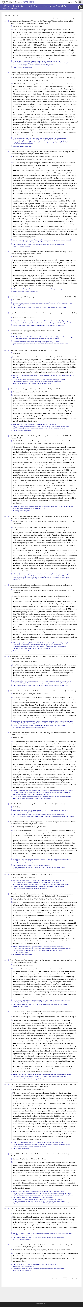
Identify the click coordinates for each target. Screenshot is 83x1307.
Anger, (15, 424)
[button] (80, 2)
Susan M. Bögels (70, 1017)
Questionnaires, (43, 428)
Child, (37, 424)
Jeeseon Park (42, 827)
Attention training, (18, 1075)
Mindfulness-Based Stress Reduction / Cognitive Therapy (29, 1079)
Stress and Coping (68, 723)
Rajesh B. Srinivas (28, 256)
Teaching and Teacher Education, (30, 65)
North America (17, 377)
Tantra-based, (46, 884)
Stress (64, 1076)
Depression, (53, 1000)
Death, (66, 303)
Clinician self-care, (18, 859)
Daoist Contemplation (19, 345)
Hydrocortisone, (51, 426)
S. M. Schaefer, (17, 80)
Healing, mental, (17, 323)
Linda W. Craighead (55, 443)
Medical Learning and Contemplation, (43, 1197)
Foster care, (62, 506)
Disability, (71, 790)
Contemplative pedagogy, (34, 790)
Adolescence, (40, 61)
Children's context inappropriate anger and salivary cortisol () (36, 389)
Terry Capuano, (42, 1213)
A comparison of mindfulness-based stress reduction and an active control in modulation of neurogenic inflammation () (41, 517)
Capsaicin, (36, 574)
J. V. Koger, (26, 80)
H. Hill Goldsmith (41, 392)
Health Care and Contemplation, (59, 343)
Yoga (26, 952)
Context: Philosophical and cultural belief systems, (53, 321)
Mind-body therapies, (34, 576)
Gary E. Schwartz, (31, 1159)
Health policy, (24, 339)
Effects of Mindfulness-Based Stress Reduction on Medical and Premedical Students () (41, 1155)
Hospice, (71, 375)
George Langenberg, (38, 1017)
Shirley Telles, (17, 256)
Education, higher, (18, 792)
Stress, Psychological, (33, 578)
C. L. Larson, (59, 78)
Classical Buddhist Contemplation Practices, (25, 887)
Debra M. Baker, (53, 1213)
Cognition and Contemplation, (56, 725)
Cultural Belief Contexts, (19, 325)
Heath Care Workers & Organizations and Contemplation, (49, 244)
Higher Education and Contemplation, (23, 798)
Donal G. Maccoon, (48, 521)
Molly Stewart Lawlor (39, 1089)
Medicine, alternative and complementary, (37, 683)
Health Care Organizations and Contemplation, (26, 816)
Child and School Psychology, (21, 63)
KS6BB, (70, 303)
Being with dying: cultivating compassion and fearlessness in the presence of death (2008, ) (43, 297)
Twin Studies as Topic (58, 428)
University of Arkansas (42, 794)
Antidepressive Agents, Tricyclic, (26, 138)
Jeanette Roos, (29, 899)
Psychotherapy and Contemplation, (55, 867)
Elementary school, (65, 1075)
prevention (43, 1146)
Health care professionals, (39, 240)
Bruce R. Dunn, (18, 694)
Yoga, (33, 289)
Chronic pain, (22, 1000)
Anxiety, (30, 506)
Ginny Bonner (42, 1159)
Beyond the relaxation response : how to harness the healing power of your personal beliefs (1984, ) (43, 314)
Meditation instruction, (63, 792)
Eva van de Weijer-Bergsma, (22, 1017)
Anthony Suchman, (58, 157)
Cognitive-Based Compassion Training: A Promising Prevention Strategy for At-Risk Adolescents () (43, 437)
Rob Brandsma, (50, 1017)
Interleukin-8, (64, 574)
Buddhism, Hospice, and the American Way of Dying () (34, 350)
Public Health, (43, 1076)
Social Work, (16, 65)
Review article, (53, 861)
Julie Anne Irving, (18, 827)
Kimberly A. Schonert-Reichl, (22, 1089)
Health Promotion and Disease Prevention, (54, 63)
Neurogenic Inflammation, (48, 576)
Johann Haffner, (18, 899)
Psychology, (16, 305)
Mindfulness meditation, (20, 794)
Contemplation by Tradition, (52, 341)
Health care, (28, 240)
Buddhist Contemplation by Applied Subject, (52, 380)
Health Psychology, (26, 289)
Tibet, (52, 884)
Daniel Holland (18, 738)
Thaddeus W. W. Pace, (20, 443)
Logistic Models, (60, 426)
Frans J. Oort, (60, 1017)
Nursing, (60, 1233)
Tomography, (17, 143)
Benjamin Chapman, (19, 159)
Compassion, (22, 1233)
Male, (31, 142)
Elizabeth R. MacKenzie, (21, 661)
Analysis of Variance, (23, 574)
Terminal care (24, 305)
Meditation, (26, 242)
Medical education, (48, 1193)
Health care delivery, (19, 683)
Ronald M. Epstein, (32, 157)
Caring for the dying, (26, 375)
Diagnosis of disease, (32, 882)
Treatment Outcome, (46, 578)
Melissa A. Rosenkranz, (20, 521)
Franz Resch (59, 899)
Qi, (53, 339)
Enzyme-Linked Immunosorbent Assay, (24, 426)
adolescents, (24, 506)
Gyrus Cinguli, (54, 140)
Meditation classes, (50, 792)
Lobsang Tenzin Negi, (33, 441)
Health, (43, 792)
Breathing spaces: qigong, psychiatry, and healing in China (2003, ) (35, 331)
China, (31, 337)
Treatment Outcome (27, 143)
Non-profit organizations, (20, 812)
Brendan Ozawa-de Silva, (64, 441)
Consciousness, (30, 721)
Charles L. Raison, (43, 443)
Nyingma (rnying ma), (35, 884)
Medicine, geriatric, (55, 683)
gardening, (52, 289)
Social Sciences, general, (27, 508)
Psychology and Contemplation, (41, 307)
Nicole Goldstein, (40, 899)
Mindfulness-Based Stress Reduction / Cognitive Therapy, (29, 867)
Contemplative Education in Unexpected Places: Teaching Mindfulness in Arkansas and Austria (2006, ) (42, 733)
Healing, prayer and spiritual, (47, 882)
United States (46, 242)
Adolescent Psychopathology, (52, 61)
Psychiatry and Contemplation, (41, 343)
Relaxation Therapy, (49, 323)
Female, (47, 140)
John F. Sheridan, (61, 521)
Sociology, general (39, 508)
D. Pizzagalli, (17, 78)
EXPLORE (72, 2)
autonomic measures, (42, 289)
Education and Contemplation (43, 798)
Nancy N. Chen (18, 334)
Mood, (40, 242)
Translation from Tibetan (61, 884)
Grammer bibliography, (60, 643)
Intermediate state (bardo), (21, 884)
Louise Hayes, (17, 26)
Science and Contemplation (58, 307)
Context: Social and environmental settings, (51, 303)
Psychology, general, (33, 1076)
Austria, (15, 790)
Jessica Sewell (38, 26)
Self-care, (65, 1233)
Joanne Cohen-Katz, (19, 1213)
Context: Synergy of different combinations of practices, (55, 681)
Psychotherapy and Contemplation (22, 67)
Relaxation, (40, 323)
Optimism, (49, 1144)
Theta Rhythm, (65, 142)
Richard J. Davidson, (19, 392)
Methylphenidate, (66, 948)
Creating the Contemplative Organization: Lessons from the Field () (37, 804)
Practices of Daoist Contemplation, (22, 343)
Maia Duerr (17, 807)
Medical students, (59, 1193)
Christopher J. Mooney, (34, 159)
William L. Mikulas (42, 694)
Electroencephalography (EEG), (64, 721)
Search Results (13, 8)
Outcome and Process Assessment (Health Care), (27, 950)
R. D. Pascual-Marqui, (29, 78)
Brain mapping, (40, 138)
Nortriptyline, (37, 142)
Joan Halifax (17, 300)
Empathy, (21, 240)
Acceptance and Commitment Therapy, (24, 61)
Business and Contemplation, (47, 816)
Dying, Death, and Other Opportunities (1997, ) (31, 874)
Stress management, (46, 1195)
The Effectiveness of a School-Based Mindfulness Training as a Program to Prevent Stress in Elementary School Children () (41, 1013)
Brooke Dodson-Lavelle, (48, 441)
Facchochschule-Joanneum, (32, 792)
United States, (32, 794)
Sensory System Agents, (20, 578)
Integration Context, (18, 341)
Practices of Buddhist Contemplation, (23, 888)
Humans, (61, 140)
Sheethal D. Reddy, (19, 441)
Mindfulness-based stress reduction (23, 863)
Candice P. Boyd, (28, 26)
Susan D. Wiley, (32, 1213)
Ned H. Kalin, (31, 392)
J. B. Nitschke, (41, 78)
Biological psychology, (19, 721)
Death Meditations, (59, 887)
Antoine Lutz (17, 524)
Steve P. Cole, (32, 443)
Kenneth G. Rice (28, 965)
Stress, (71, 1233)
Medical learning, (18, 242)
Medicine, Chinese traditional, (37, 339)
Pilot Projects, (59, 950)
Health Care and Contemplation (22, 246)
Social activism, (32, 812)
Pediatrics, (70, 63)
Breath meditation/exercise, (21, 337)
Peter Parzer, (50, 899)
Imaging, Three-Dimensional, (21, 142)
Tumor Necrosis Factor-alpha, (60, 578)
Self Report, (63, 576)
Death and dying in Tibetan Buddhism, (52, 880)
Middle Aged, (24, 576)
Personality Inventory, (48, 142)
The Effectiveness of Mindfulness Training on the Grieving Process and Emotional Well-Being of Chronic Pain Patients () (43, 961)
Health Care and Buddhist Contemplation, (24, 383)
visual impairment (69, 289)
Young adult (16, 579)
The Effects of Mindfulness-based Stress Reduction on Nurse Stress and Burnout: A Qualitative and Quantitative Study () (42, 1209)
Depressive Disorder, (60, 138)
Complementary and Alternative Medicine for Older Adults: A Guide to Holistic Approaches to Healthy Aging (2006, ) (43, 657)
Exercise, (44, 948)
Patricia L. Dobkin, (31, 827)
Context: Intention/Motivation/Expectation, (25, 303)
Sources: (5, 8)
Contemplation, (22, 790)
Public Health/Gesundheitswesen (48, 1002)
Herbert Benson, (18, 318)
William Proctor (29, 318)
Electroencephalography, (20, 140)
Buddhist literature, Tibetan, (28, 880)
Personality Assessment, (31, 428)
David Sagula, (17, 965)
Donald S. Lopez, (18, 877)
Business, (16, 810)
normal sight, (59, 289)
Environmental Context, (33, 380)
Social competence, (64, 1144)
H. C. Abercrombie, (69, 78)
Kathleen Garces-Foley (20, 353)
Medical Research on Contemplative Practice (25, 291)
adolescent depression (47, 65)
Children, (44, 1075)
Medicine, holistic (66, 683)
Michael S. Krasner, (19, 157)
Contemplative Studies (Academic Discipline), (58, 796)
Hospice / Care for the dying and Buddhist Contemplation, (45, 381)
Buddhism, (16, 375)
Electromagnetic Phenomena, (36, 140)
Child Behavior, (43, 424)
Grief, (58, 1000)
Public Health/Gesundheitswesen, (52, 723)
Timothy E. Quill (47, 159)
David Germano (30, 877)
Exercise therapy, (68, 337)
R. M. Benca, (34, 80)
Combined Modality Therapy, (21, 948)
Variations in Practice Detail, (20, 725)
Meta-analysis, (52, 859)
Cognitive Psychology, (53, 1075)
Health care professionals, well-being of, (59, 240)
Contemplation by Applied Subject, (22, 244)
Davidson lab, (49, 138)
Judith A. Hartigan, (29, 694)
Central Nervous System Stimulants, (49, 947)
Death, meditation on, (19, 882)
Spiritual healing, (60, 323)
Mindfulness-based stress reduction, (38, 861)
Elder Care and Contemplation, (41, 685)
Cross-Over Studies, (36, 948)
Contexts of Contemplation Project (22, 146)
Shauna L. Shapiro (65, 1213)
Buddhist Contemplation (44, 383)
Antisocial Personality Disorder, (26, 424)
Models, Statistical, (18, 428)
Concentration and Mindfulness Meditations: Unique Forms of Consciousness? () (43, 691)
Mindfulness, (34, 242)
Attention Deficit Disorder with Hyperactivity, (26, 947)
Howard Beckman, (45, 157)
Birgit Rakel (33, 661)
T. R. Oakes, (50, 78)
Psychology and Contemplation (21, 511)
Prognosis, (58, 142)
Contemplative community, (27, 810)
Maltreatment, (70, 506)
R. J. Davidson (43, 80)
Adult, (15, 138)
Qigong (57, 339)
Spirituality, (36, 1195)
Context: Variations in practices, (45, 721)
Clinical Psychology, (36, 63)
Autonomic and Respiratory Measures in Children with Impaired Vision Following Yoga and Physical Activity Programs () (41, 252)
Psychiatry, (49, 339)
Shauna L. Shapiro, (19, 1159)
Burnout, (15, 240)
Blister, (31, 574)
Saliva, (50, 428)
